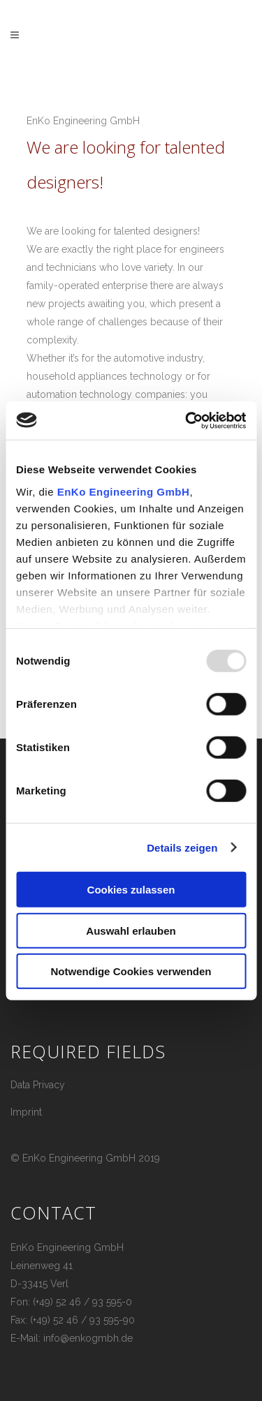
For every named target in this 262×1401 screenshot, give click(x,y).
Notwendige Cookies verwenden (130, 971)
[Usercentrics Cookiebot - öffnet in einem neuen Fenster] (186, 420)
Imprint (26, 1112)
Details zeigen (182, 847)
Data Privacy (37, 1084)
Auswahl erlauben (130, 930)
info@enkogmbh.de (88, 1338)
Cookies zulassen (131, 890)
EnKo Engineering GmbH (123, 491)
